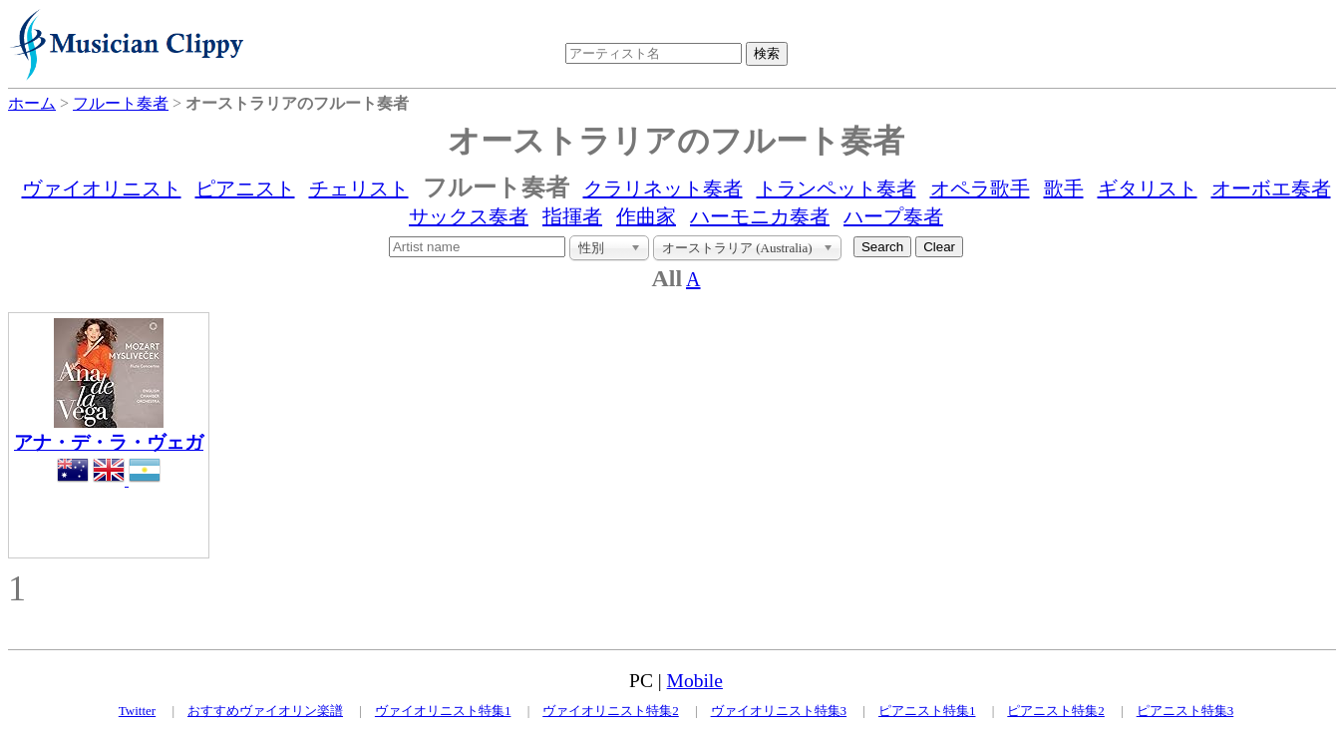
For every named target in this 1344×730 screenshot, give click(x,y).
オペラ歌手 (980, 188)
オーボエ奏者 (1271, 188)
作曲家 (646, 216)
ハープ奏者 (893, 216)
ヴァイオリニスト (101, 188)
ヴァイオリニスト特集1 (443, 710)
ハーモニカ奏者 (760, 216)
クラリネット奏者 (663, 188)
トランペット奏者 (836, 188)
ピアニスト (245, 188)
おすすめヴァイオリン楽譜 (265, 710)
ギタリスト (1147, 188)
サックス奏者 (468, 216)
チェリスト (359, 188)
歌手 (1064, 188)
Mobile (695, 680)
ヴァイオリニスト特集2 (610, 710)
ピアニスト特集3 (1185, 710)
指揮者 (572, 216)
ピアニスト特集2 (1056, 710)
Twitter (137, 710)
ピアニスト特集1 (927, 710)
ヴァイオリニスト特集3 (779, 710)
